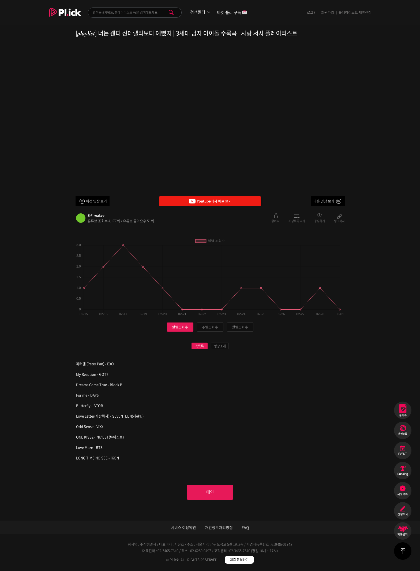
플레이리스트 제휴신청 (355, 12)
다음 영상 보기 (323, 200)
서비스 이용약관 (183, 528)
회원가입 (327, 12)
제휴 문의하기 (239, 560)
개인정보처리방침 (219, 528)
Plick (65, 16)
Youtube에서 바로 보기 (210, 201)
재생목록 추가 (296, 221)
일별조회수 (180, 326)
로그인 (312, 12)
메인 (210, 492)
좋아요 (275, 221)
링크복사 (339, 221)
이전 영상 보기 (96, 200)
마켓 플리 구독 (232, 12)
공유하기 (319, 221)
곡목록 (199, 346)
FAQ (245, 528)
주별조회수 (210, 326)
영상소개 (220, 346)
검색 (171, 13)
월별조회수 (240, 326)
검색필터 (197, 12)
